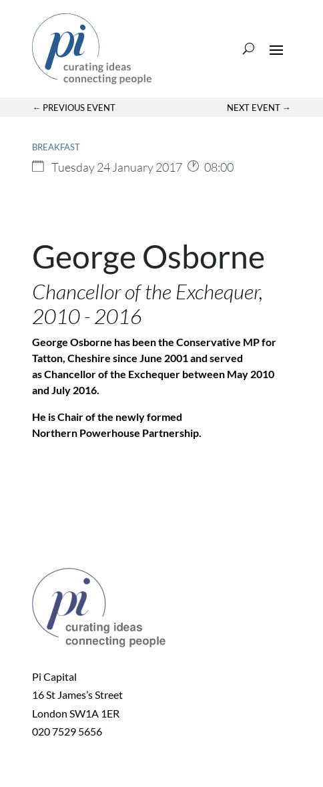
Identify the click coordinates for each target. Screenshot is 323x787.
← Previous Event (73, 107)
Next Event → (259, 107)
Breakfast (56, 147)
